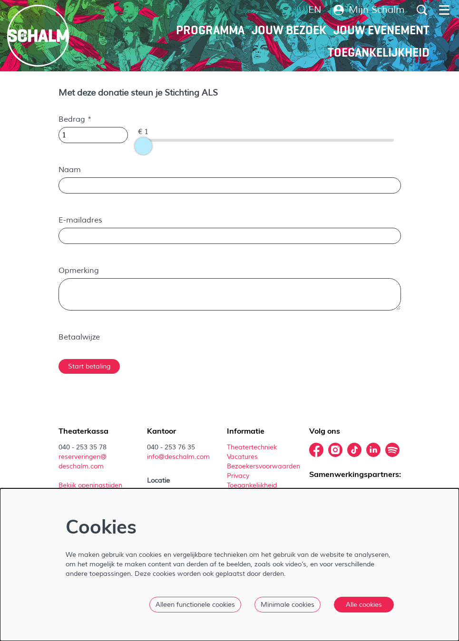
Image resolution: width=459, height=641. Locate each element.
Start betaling (89, 366)
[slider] (143, 146)
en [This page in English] (315, 10)
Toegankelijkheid (252, 485)
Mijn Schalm (369, 10)
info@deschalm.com (178, 457)
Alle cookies (364, 605)
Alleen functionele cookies (195, 605)
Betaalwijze (79, 337)
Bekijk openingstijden (91, 485)
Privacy (238, 476)
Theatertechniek (253, 447)
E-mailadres (80, 220)
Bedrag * (75, 119)
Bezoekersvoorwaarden (264, 466)
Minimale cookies (287, 605)
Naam (70, 170)
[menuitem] (210, 30)
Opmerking (79, 270)
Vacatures (243, 457)
